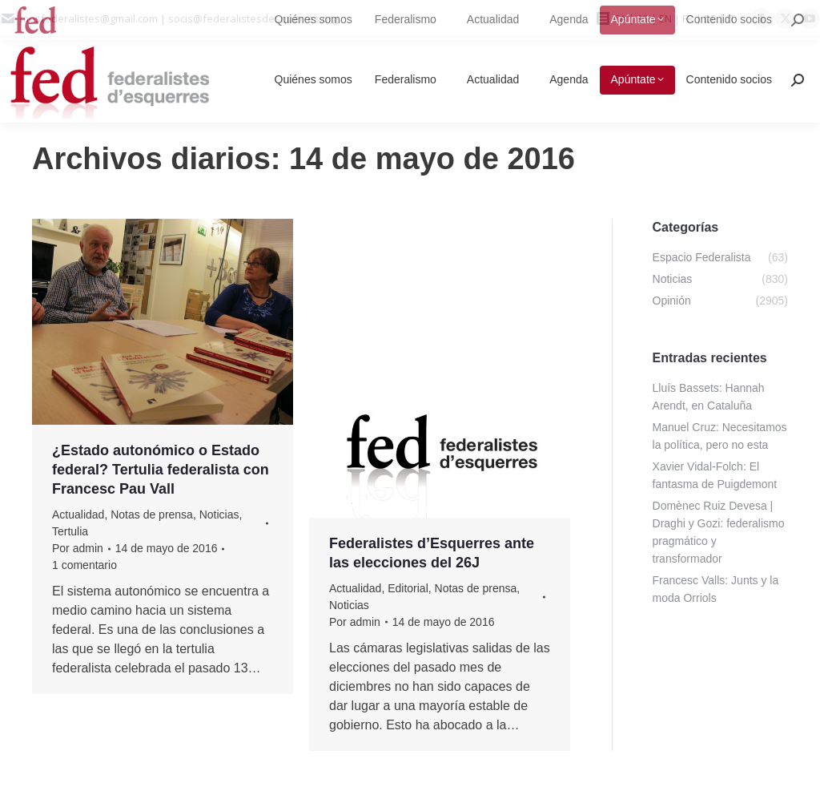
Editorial (408, 588)
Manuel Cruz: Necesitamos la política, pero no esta (720, 436)
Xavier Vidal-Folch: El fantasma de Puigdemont (715, 475)
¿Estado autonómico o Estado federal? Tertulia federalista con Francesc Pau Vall (160, 469)
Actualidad (78, 514)
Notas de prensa (152, 514)
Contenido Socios (373, 308)
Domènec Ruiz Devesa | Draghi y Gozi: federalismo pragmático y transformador (719, 532)
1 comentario (84, 565)
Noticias (219, 514)
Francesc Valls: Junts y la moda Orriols (716, 589)
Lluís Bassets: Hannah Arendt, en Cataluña (709, 396)
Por (77, 548)
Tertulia (70, 531)
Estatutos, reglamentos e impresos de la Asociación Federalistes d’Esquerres (419, 263)
